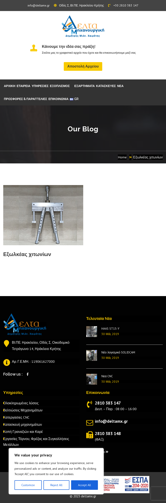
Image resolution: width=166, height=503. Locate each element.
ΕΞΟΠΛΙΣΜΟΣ (60, 86)
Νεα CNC (107, 376)
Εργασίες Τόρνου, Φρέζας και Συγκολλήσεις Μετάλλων (36, 442)
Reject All (56, 485)
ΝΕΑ (120, 86)
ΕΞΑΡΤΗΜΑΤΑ (84, 86)
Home (122, 157)
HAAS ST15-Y (110, 328)
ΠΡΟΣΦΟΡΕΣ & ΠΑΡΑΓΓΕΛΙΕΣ (25, 99)
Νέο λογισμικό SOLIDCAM (118, 352)
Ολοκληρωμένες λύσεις (20, 403)
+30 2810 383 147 (123, 5)
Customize (28, 485)
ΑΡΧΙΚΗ (9, 86)
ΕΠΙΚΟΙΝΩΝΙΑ (58, 99)
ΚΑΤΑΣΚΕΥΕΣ (106, 86)
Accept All (84, 485)
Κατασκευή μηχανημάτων (22, 424)
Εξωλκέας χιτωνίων (148, 157)
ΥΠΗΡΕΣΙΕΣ (40, 86)
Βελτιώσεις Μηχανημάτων (23, 410)
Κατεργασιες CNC (16, 417)
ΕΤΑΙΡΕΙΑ (23, 86)
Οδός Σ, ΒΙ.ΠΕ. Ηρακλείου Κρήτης (79, 5)
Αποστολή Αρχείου (83, 66)
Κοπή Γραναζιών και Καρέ (23, 431)
